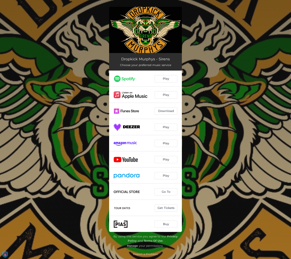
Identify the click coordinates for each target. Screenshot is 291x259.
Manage (132, 245)
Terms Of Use (153, 240)
